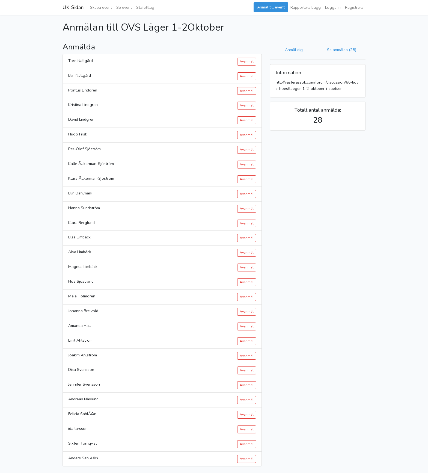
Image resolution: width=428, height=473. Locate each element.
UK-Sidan (73, 7)
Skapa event (101, 7)
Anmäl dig (294, 49)
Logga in (333, 7)
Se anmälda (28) (341, 49)
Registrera (354, 7)
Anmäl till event (271, 7)
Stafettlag (145, 7)
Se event (124, 7)
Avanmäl (247, 61)
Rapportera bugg (305, 7)
